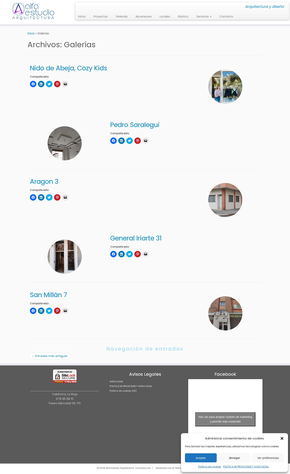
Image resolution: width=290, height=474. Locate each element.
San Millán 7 (48, 294)
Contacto (226, 16)
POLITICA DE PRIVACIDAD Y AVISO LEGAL (246, 466)
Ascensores (144, 16)
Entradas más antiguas (49, 356)
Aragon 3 (44, 181)
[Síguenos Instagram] (79, 7)
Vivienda (122, 16)
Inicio (82, 16)
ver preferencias (268, 458)
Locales (165, 16)
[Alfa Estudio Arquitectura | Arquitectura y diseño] (33, 12)
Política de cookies (209, 466)
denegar (234, 458)
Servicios (203, 16)
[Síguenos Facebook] (82, 7)
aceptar (201, 458)
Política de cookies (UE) (123, 390)
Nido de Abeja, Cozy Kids (68, 68)
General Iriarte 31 (136, 238)
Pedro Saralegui (134, 124)
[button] (282, 438)
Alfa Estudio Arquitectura (120, 468)
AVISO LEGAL (116, 381)
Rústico (183, 16)
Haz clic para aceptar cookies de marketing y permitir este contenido (225, 419)
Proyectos (101, 16)
